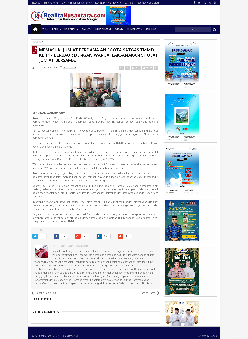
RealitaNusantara (40, 336)
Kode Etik (100, 2)
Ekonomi (87, 29)
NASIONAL (70, 29)
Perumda (151, 29)
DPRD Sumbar (104, 29)
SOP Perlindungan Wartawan (77, 2)
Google (213, 336)
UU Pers (129, 2)
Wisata (119, 29)
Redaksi (36, 2)
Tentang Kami (51, 2)
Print (136, 67)
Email (147, 67)
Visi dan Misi (114, 2)
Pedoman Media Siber (147, 2)
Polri (55, 29)
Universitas (135, 29)
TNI (44, 29)
